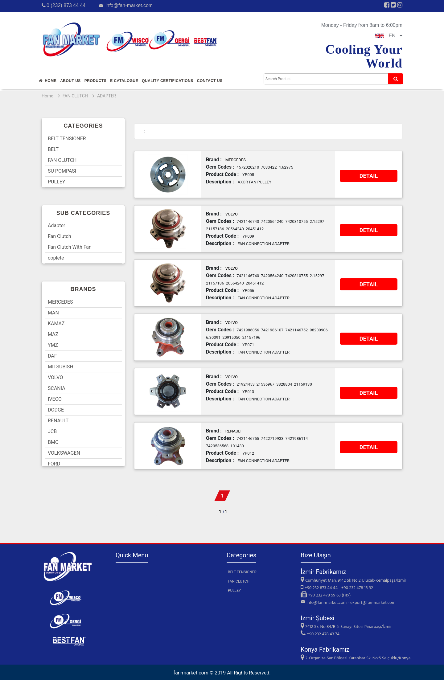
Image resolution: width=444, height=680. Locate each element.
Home (47, 81)
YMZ (53, 345)
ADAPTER (106, 95)
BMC (53, 442)
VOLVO (55, 377)
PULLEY (56, 182)
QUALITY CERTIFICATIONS (167, 81)
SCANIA (56, 388)
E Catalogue (124, 81)
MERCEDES (60, 302)
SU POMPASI (62, 171)
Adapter (56, 225)
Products (95, 81)
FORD (54, 464)
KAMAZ (56, 323)
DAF (52, 356)
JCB (52, 431)
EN (388, 35)
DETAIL (369, 176)
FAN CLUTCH (62, 160)
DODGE (56, 410)
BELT (53, 149)
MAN (53, 313)
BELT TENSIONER (67, 138)
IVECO (55, 399)
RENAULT (58, 421)
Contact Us (210, 81)
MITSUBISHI (61, 367)
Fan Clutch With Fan (70, 247)
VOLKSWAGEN (64, 453)
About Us (70, 81)
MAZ (53, 334)
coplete (56, 258)
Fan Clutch (59, 236)
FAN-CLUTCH (75, 95)
